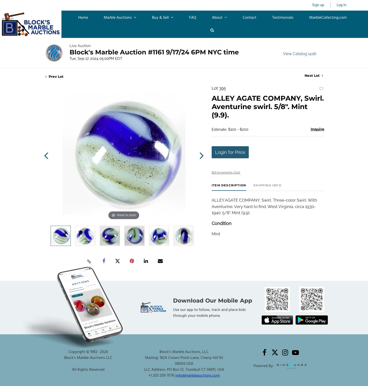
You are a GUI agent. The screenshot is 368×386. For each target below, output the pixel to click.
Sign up (318, 5)
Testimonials (283, 18)
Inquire (317, 129)
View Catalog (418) (299, 53)
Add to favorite (321, 89)
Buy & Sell (162, 18)
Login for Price (230, 152)
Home (83, 18)
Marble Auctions (120, 18)
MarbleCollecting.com (328, 18)
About (219, 18)
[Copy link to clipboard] (89, 261)
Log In (341, 5)
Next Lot (314, 76)
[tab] (229, 187)
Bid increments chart (226, 172)
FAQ (192, 18)
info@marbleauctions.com (197, 375)
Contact (249, 18)
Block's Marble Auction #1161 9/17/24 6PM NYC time (154, 52)
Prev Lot (54, 76)
